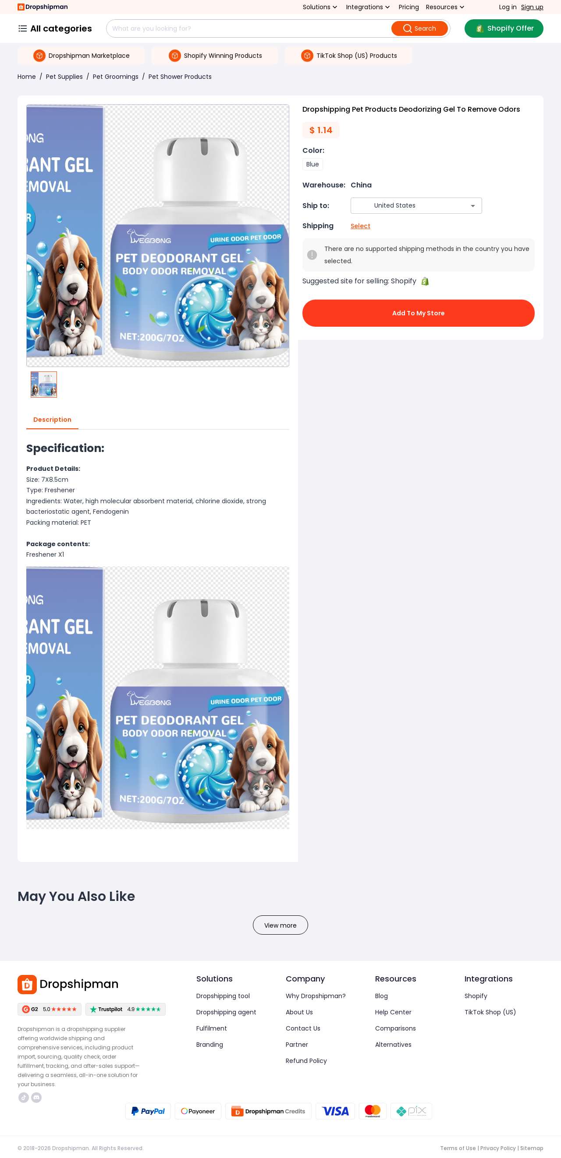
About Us (299, 1012)
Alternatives (393, 1044)
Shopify (476, 996)
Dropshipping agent (226, 1012)
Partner (297, 1044)
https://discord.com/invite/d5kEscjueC (36, 1097)
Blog (381, 996)
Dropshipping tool (223, 996)
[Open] (473, 206)
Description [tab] (52, 420)
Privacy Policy (498, 1148)
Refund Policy (306, 1060)
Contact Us (303, 1028)
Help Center (393, 1012)
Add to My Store (418, 313)
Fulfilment (211, 1028)
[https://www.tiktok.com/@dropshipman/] (23, 1097)
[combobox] (403, 205)
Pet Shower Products (180, 76)
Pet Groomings (115, 76)
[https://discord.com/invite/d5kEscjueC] (36, 1097)
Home (27, 76)
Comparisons (395, 1028)
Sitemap (531, 1148)
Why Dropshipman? (316, 996)
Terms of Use (458, 1148)
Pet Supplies (64, 76)
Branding (209, 1044)
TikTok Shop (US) (490, 1012)
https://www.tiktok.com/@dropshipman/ (23, 1097)
